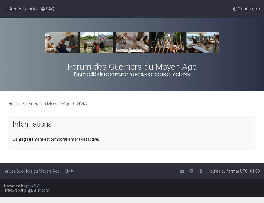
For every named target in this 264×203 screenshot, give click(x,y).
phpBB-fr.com (36, 190)
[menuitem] (48, 9)
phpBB (32, 186)
